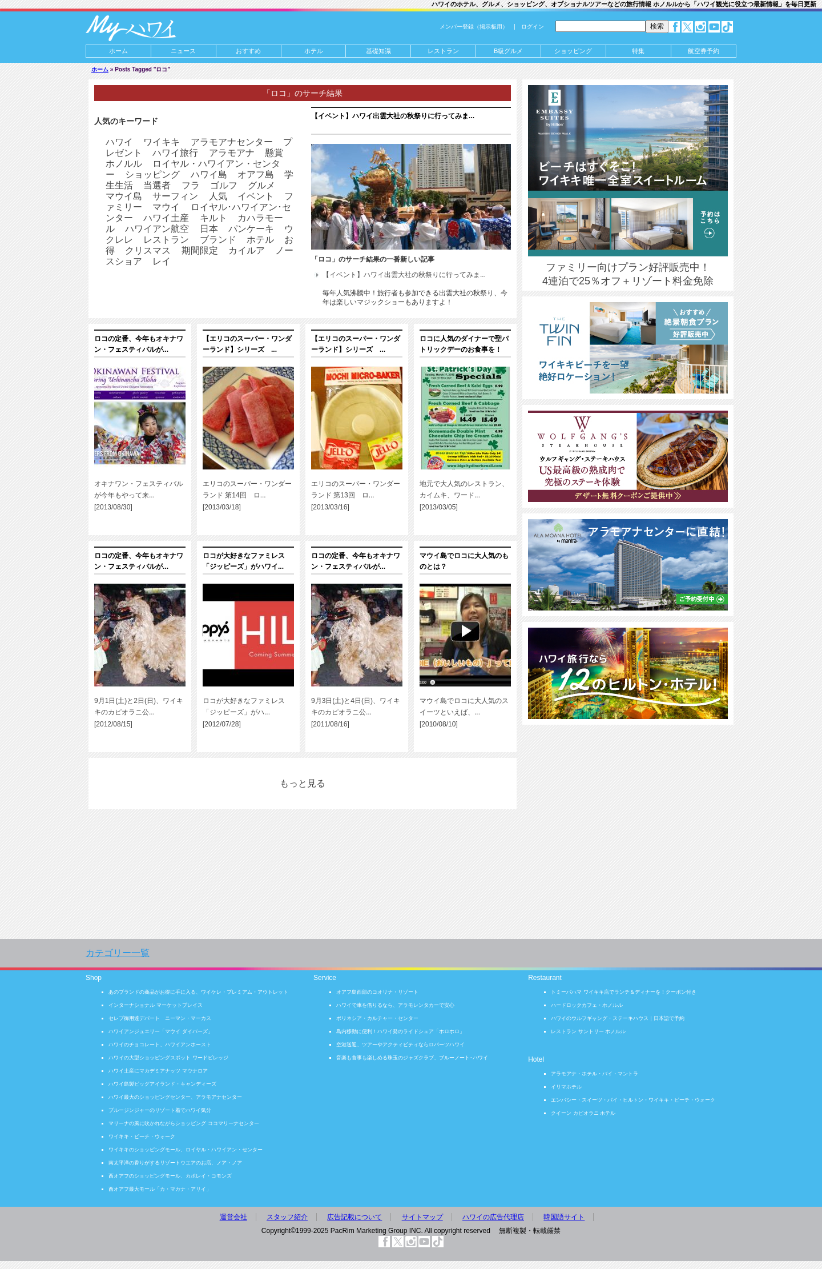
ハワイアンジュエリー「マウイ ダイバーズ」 (160, 1031)
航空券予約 (703, 50)
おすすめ (248, 50)
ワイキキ (161, 142)
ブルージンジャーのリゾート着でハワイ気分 (159, 1110)
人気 (218, 196)
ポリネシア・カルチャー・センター (377, 1018)
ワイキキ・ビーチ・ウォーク (141, 1136)
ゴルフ (223, 185)
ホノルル (124, 163)
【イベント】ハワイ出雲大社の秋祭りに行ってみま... (392, 116)
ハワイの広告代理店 (493, 1217)
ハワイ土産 (166, 218)
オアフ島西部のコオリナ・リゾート (377, 992)
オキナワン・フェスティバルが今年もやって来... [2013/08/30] (138, 495)
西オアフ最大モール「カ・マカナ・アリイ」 (159, 1189)
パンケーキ (251, 229)
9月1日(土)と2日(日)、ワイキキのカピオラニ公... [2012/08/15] (138, 712)
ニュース (183, 50)
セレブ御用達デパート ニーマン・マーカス (159, 1018)
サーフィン (175, 196)
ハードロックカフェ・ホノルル (587, 1005)
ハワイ (119, 142)
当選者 (157, 185)
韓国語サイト (564, 1217)
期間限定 (200, 250)
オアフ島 (255, 174)
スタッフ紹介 (287, 1217)
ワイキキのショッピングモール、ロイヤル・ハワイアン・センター (185, 1149)
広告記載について (354, 1217)
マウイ (166, 207)
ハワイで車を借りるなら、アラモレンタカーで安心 (395, 1005)
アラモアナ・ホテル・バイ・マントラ (594, 1074)
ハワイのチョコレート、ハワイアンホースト (159, 1044)
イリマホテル (566, 1087)
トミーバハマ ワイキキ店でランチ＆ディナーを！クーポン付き (623, 992)
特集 (638, 50)
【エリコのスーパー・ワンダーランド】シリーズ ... (247, 344)
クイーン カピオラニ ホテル (583, 1113)
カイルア (246, 250)
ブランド (218, 239)
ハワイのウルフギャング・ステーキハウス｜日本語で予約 (617, 1018)
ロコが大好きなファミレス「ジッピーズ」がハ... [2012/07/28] (244, 712)
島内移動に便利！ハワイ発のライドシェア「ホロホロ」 (400, 1031)
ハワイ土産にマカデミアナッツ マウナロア (158, 1071)
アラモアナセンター (232, 142)
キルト (213, 218)
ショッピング (573, 50)
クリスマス (148, 250)
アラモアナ (232, 153)
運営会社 (233, 1217)
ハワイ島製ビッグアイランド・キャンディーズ (162, 1084)
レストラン (166, 239)
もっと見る (302, 783)
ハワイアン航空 (157, 229)
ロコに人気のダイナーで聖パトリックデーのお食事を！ (464, 344)
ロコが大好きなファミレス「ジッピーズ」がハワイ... (244, 561)
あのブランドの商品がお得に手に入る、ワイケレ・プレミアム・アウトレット (198, 992)
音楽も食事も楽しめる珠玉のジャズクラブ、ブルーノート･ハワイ (412, 1058)
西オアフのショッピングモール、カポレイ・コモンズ (170, 1176)
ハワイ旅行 (175, 153)
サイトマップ (422, 1217)
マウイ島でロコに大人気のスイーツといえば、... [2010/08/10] (464, 712)
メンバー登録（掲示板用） (474, 26)
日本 (209, 229)
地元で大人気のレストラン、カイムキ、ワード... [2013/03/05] (464, 495)
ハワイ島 (209, 174)
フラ (191, 185)
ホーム (118, 50)
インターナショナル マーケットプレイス (155, 1005)
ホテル (313, 50)
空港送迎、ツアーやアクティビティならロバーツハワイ (400, 1044)
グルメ (261, 185)
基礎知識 (378, 50)
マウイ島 (124, 196)
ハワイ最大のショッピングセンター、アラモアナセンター (175, 1097)
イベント (255, 196)
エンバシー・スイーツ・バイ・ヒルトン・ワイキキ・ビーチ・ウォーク (633, 1100)
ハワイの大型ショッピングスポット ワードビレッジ (168, 1058)
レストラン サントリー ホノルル (588, 1031)
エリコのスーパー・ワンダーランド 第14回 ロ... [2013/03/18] (247, 495)
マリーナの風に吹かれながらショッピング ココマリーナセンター (183, 1123)
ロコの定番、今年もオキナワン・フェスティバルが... (138, 344)
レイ (161, 261)
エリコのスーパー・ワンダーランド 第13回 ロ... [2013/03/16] (355, 495)
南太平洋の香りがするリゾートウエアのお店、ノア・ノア (175, 1163)
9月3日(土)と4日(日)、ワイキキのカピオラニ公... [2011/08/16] (355, 712)
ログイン (532, 26)
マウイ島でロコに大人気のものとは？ (464, 561)
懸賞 (274, 153)
